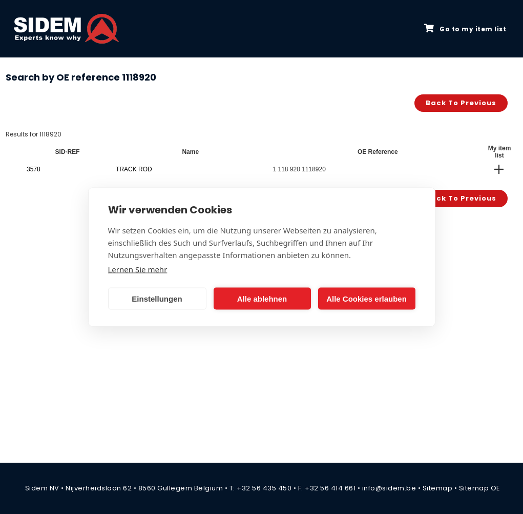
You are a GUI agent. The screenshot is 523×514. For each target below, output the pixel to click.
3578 (33, 169)
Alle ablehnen (262, 298)
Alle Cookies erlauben (366, 298)
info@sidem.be (389, 488)
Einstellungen (157, 298)
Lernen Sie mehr (138, 269)
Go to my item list (465, 28)
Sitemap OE (479, 488)
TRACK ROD (134, 169)
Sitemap (438, 488)
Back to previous (461, 103)
